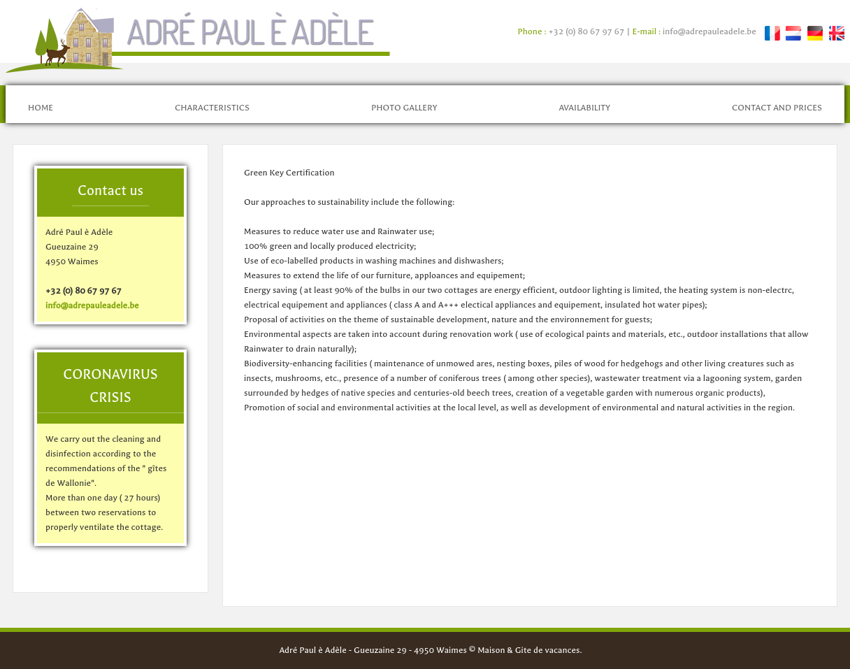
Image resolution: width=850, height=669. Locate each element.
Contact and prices (777, 108)
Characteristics (212, 108)
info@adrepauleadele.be (709, 31)
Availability (584, 108)
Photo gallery (404, 108)
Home (40, 108)
